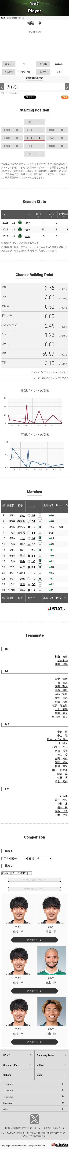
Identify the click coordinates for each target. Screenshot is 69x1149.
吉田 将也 (61, 758)
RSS (65, 97)
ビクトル (62, 660)
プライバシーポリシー (32, 1128)
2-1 (33, 515)
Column (7, 1075)
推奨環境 (18, 1128)
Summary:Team (45, 1055)
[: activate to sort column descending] (4, 215)
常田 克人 (61, 713)
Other (5, 1109)
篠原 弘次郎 (60, 705)
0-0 (33, 544)
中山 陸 (62, 735)
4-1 (33, 532)
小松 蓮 (62, 803)
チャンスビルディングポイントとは (48, 372)
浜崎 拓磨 (61, 694)
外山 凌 (62, 754)
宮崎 (22, 590)
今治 (22, 538)
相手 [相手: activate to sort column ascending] (20, 506)
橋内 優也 (61, 690)
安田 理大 (61, 686)
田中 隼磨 (61, 678)
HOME (3, 18)
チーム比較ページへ (34, 879)
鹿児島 (21, 526)
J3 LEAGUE (8, 1097)
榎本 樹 (62, 807)
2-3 (33, 555)
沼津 (22, 584)
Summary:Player (12, 1065)
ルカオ (64, 796)
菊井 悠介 (61, 799)
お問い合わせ (58, 1128)
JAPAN (40, 1065)
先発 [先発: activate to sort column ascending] (51, 215)
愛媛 (22, 555)
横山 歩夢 (61, 811)
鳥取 (22, 544)
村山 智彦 (61, 656)
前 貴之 (62, 682)
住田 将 (62, 777)
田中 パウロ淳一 (57, 739)
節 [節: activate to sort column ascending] (3, 506)
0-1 (33, 567)
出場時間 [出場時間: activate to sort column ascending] (48, 506)
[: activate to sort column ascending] (10, 215)
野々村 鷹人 (60, 717)
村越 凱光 (61, 766)
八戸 (22, 567)
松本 (27, 222)
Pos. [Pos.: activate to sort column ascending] (59, 506)
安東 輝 (62, 731)
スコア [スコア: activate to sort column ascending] (31, 506)
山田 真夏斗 (60, 770)
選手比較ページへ (34, 889)
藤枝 (22, 549)
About (40, 1075)
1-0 (33, 561)
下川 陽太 (61, 743)
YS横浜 (21, 521)
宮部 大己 (61, 701)
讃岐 (22, 515)
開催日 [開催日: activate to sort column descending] (11, 506)
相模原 (21, 532)
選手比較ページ (34, 940)
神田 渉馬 (61, 664)
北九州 (21, 572)
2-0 (33, 549)
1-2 (33, 526)
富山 (22, 561)
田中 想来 (61, 815)
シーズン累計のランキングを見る (49, 378)
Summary (7, 1103)
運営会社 (47, 1128)
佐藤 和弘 (61, 762)
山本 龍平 (61, 709)
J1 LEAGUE (8, 1084)
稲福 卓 (62, 773)
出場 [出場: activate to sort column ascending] (38, 215)
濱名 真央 (61, 781)
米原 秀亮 (61, 750)
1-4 (33, 590)
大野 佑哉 (61, 697)
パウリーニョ (60, 747)
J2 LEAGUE (8, 1091)
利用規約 (9, 1128)
